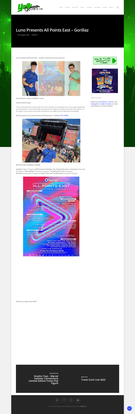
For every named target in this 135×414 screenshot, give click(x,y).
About (111, 7)
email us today (105, 104)
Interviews (97, 7)
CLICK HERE (63, 115)
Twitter (110, 102)
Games (105, 7)
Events (82, 7)
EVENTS (34, 35)
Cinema (67, 7)
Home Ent (75, 7)
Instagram (95, 104)
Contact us (83, 406)
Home (61, 7)
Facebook (103, 102)
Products (89, 7)
